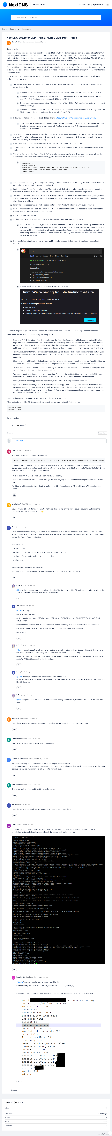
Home (4, 29)
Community (14, 29)
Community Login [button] (84, 5)
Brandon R (20, 977)
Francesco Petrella (18, 759)
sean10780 (15, 718)
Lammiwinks (16, 738)
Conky (14, 824)
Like (11, 426)
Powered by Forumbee (103, 1134)
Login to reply (18, 441)
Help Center (39, 4)
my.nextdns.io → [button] (99, 5)
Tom (13, 527)
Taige (14, 804)
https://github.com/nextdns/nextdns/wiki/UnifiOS (76, 118)
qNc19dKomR (16, 504)
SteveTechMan (17, 42)
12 (31, 425)
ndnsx (14, 450)
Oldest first (101, 433)
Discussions (26, 29)
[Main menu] (107, 5)
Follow (22, 426)
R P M (18, 585)
